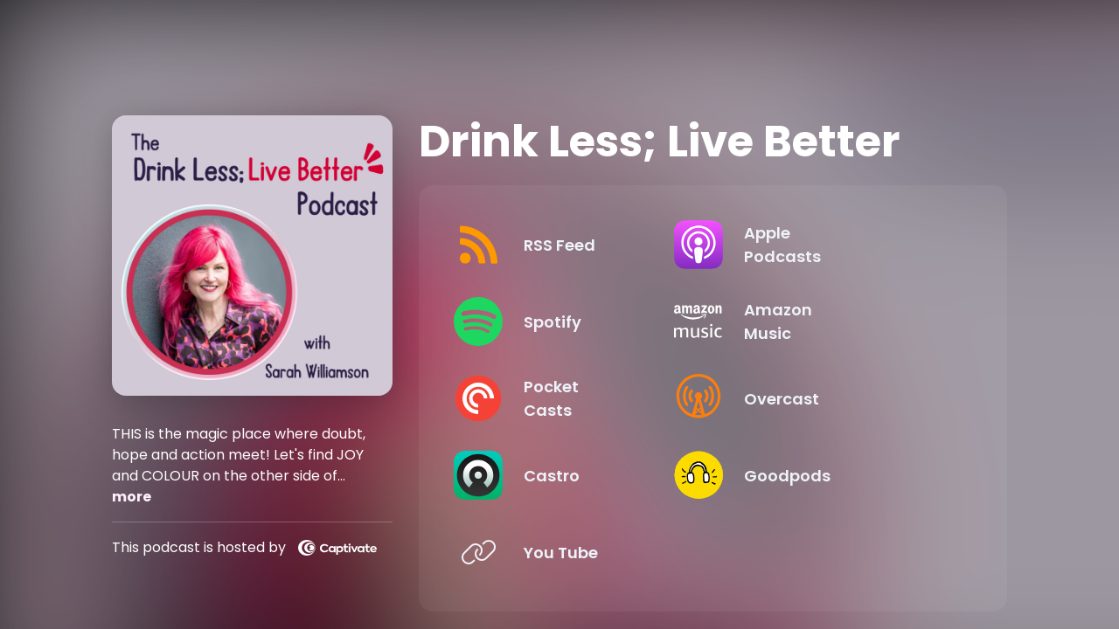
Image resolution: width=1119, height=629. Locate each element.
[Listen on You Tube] (573, 552)
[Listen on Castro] (573, 475)
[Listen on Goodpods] (839, 475)
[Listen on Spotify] (573, 321)
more (131, 497)
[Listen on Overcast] (839, 398)
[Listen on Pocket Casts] (573, 398)
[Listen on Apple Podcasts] (839, 244)
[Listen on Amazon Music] (839, 321)
